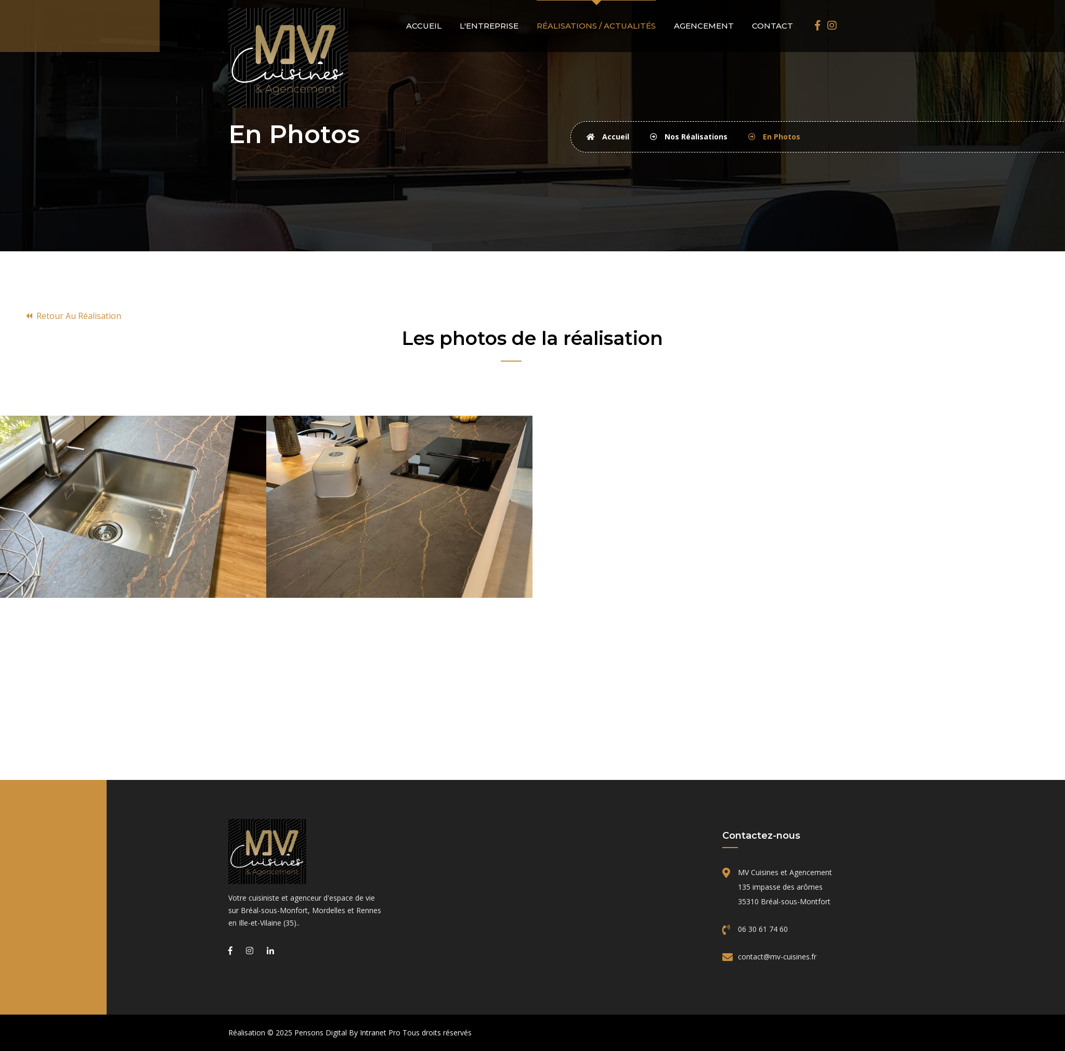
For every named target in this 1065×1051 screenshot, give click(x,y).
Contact (772, 26)
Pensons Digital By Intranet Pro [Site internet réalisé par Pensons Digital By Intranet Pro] (347, 1032)
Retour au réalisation (73, 316)
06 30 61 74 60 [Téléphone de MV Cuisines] (763, 929)
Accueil (423, 26)
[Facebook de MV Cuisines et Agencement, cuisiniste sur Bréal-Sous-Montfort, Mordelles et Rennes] (817, 25)
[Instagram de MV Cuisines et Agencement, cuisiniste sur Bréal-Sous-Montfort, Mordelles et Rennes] (832, 25)
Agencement (704, 26)
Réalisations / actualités (596, 26)
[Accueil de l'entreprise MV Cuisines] (306, 851)
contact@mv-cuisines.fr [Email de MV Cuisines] (777, 957)
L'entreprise (489, 26)
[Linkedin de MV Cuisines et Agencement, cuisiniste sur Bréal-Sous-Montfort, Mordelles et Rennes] (270, 950)
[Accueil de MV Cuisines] (288, 57)
